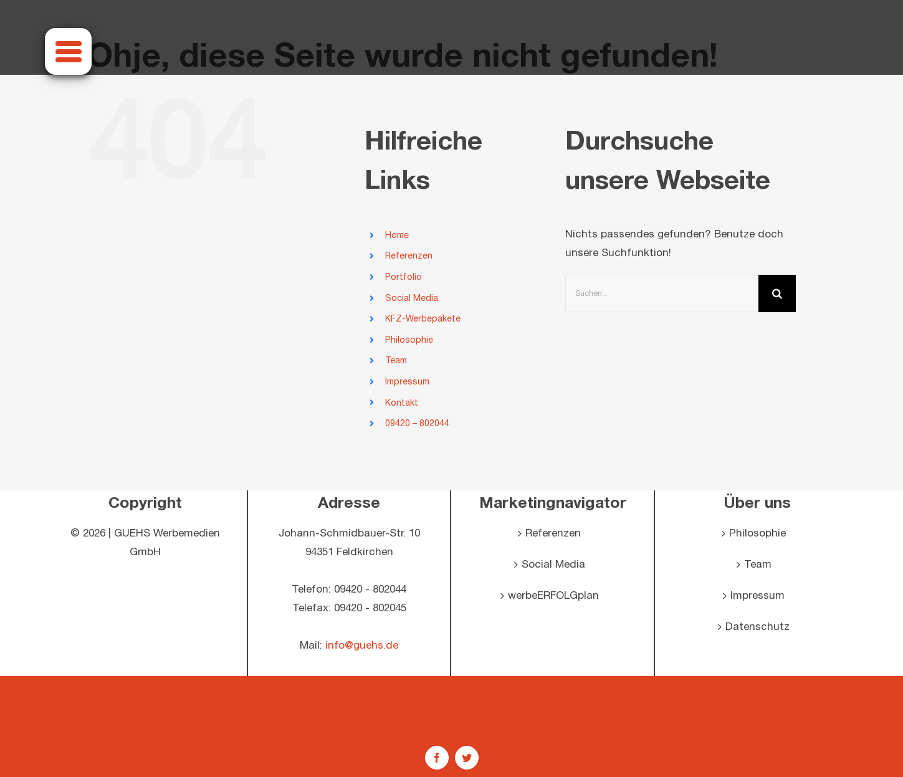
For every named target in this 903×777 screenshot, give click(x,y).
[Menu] (68, 51)
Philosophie (409, 340)
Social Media (411, 298)
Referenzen (408, 256)
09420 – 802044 (417, 423)
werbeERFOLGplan (553, 596)
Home (397, 235)
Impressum (407, 382)
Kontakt (401, 403)
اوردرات (452, 713)
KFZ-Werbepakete (423, 319)
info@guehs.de (361, 646)
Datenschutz (757, 627)
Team (396, 360)
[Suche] (777, 293)
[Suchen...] (661, 293)
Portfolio (403, 277)
